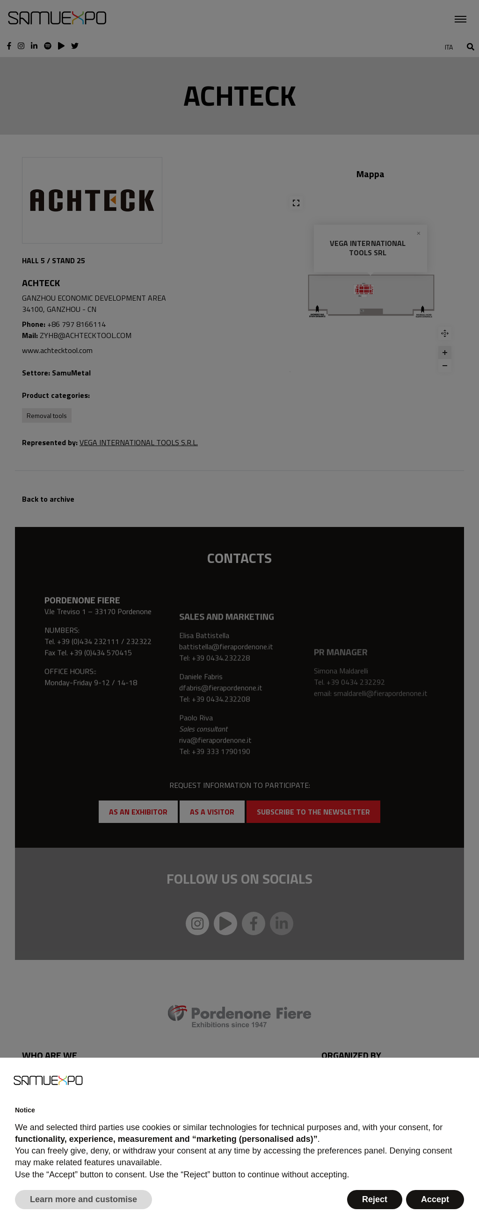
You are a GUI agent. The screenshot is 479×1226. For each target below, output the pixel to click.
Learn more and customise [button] (83, 1199)
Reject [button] (374, 1199)
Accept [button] (435, 1199)
